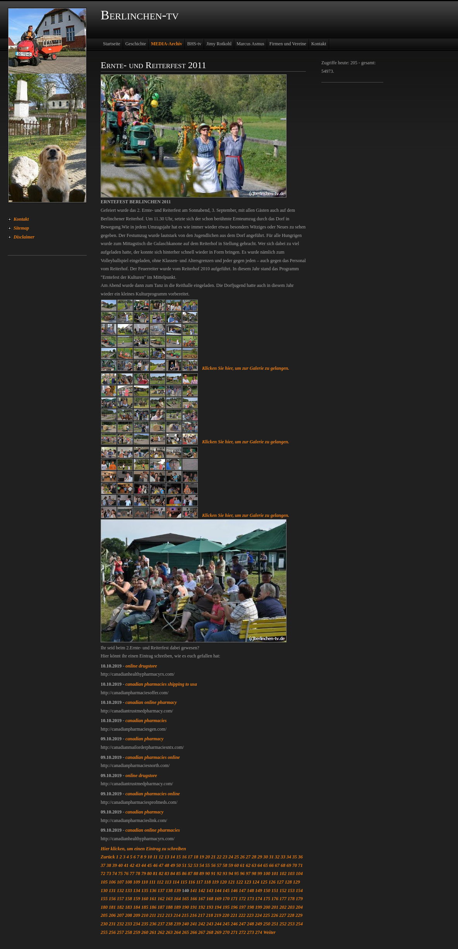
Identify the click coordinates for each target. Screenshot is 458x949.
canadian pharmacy (144, 738)
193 (209, 907)
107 (120, 882)
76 (126, 873)
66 (271, 865)
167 (201, 898)
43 (138, 865)
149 (258, 890)
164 (177, 898)
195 (226, 907)
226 (274, 915)
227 (282, 915)
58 (225, 865)
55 (207, 865)
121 (231, 882)
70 (294, 865)
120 (223, 882)
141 (193, 890)
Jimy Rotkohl (219, 43)
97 (248, 873)
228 (290, 915)
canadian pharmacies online (152, 757)
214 (176, 915)
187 (161, 907)
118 (207, 882)
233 (128, 924)
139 (177, 890)
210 (144, 915)
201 (274, 907)
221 (233, 915)
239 (177, 924)
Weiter (269, 932)
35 (294, 857)
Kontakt (21, 219)
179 (299, 898)
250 (266, 924)
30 (265, 857)
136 (152, 890)
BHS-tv (194, 43)
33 (283, 857)
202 (283, 907)
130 (104, 890)
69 (288, 865)
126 (272, 882)
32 (277, 857)
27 (248, 857)
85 (178, 873)
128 (288, 882)
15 (178, 857)
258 (128, 932)
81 (155, 873)
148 (250, 890)
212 (160, 915)
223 (250, 915)
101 (274, 873)
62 (248, 865)
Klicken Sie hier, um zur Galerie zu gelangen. (245, 368)
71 (300, 865)
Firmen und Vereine (287, 43)
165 (185, 898)
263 (169, 932)
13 (167, 857)
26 (242, 857)
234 (136, 924)
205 (104, 915)
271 (234, 932)
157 (120, 898)
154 (299, 890)
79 (143, 873)
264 (177, 932)
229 (298, 915)
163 (169, 898)
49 (172, 865)
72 (103, 873)
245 (226, 924)
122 (239, 882)
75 (120, 873)
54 (201, 865)
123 (247, 882)
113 (168, 882)
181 (112, 907)
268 (209, 932)
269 (217, 932)
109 (136, 882)
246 (234, 924)
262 (161, 932)
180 (104, 907)
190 (185, 907)
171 (234, 898)
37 (103, 865)
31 (271, 857)
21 (213, 857)
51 (184, 865)
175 (266, 898)
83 (167, 873)
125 (264, 882)
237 (161, 924)
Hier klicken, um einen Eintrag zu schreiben (143, 848)
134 (136, 890)
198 (250, 907)
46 (155, 865)
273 (250, 932)
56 (213, 865)
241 (193, 924)
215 (185, 915)
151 (274, 890)
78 (138, 873)
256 (112, 932)
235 (144, 924)
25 (236, 857)
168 (209, 898)
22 (219, 857)
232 (120, 924)
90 (207, 873)
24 (230, 857)
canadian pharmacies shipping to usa (161, 684)
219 (217, 915)
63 (254, 865)
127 (280, 882)
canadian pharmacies (145, 720)
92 (219, 873)
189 (177, 907)
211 (152, 915)
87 (190, 873)
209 (136, 915)
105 (104, 882)
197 (242, 907)
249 (258, 924)
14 (172, 857)
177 (283, 898)
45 (149, 865)
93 (225, 873)
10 (150, 857)
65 (265, 865)
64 (259, 865)
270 (226, 932)
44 (143, 865)
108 (128, 882)
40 (120, 865)
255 (104, 932)
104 (299, 873)
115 (183, 882)
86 (184, 873)
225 (266, 915)
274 (258, 932)
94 (230, 873)
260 (144, 932)
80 (149, 873)
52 (190, 865)
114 (176, 882)
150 (266, 890)
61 (242, 865)
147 (242, 890)
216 (193, 915)
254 (299, 924)
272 (242, 932)
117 (199, 882)
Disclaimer (24, 237)
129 (296, 882)
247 (242, 924)
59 (230, 865)
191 (193, 907)
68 (283, 865)
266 (193, 932)
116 (191, 882)
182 (120, 907)
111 (152, 882)
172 (242, 898)
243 (209, 924)
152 (283, 890)
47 (161, 865)
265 (185, 932)
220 (225, 915)
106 (112, 882)
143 (209, 890)
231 (112, 924)
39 (114, 865)
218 (209, 915)
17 (190, 857)
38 (108, 865)
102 (283, 873)
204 (299, 907)
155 (104, 898)
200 (266, 907)
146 (234, 890)
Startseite (111, 43)
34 (288, 857)
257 (120, 932)
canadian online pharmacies (152, 830)
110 (144, 882)
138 (169, 890)
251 (274, 924)
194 (217, 907)
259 (136, 932)
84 (172, 873)
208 (128, 915)
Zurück (108, 857)
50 (178, 865)
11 (155, 857)
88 (196, 873)
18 (196, 857)
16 (184, 857)
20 (207, 857)
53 (196, 865)
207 (120, 915)
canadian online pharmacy (151, 702)
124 (255, 882)
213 (168, 915)
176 (274, 898)
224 (258, 915)
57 (219, 865)
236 (152, 924)
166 (193, 898)
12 (161, 857)
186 (152, 907)
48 (167, 865)
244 (217, 924)
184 (136, 907)
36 (300, 857)
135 (144, 890)
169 (217, 898)
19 (201, 857)
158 (128, 898)
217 (201, 915)
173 (250, 898)
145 (226, 890)
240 (185, 924)
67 (277, 865)
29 (259, 857)
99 (259, 873)
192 (201, 907)
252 (283, 924)
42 (132, 865)
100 (266, 873)
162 (161, 898)
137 (161, 890)
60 (236, 865)
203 (291, 907)
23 (225, 857)
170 (226, 898)
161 (152, 898)
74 (114, 873)
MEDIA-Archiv (166, 43)
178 (291, 898)
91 (213, 873)
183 (128, 907)
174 (258, 898)
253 (291, 924)
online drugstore (141, 666)
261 (152, 932)
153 (291, 890)
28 (254, 857)
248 (250, 924)
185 (144, 907)
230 (104, 924)
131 (112, 890)
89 (201, 873)
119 (215, 882)
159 (136, 898)
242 (201, 924)
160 (144, 898)
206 (112, 915)
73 (108, 873)
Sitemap (21, 228)
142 (201, 890)
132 (120, 890)
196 (234, 907)
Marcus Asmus (250, 43)
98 (254, 873)
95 (236, 873)
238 (169, 924)
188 (169, 907)
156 (112, 898)
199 (258, 907)
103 (291, 873)
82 (161, 873)
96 (242, 873)
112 (160, 882)
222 (241, 915)
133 (128, 890)
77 (132, 873)
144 (217, 890)
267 (201, 932)
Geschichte (135, 43)
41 (126, 865)
